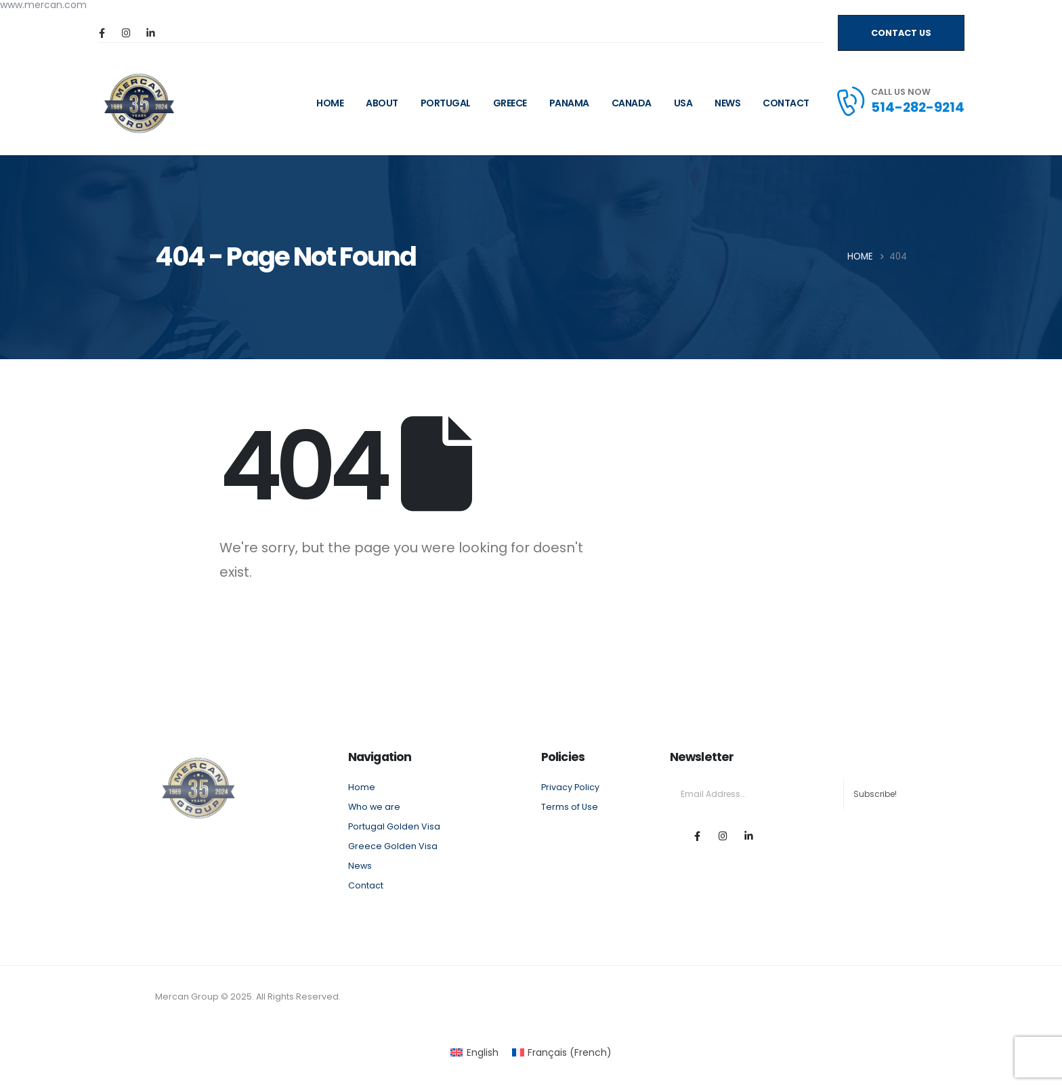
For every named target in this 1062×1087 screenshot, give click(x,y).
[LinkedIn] (150, 32)
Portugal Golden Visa (394, 826)
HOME (329, 103)
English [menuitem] (482, 1052)
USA (683, 103)
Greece (510, 103)
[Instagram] (125, 32)
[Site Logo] (139, 103)
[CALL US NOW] (899, 101)
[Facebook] (101, 32)
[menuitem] (474, 1052)
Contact (786, 103)
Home (361, 787)
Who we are (374, 807)
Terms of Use (569, 807)
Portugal (446, 103)
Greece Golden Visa (393, 846)
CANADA (632, 103)
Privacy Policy (570, 787)
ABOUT (382, 103)
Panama (569, 103)
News (727, 103)
